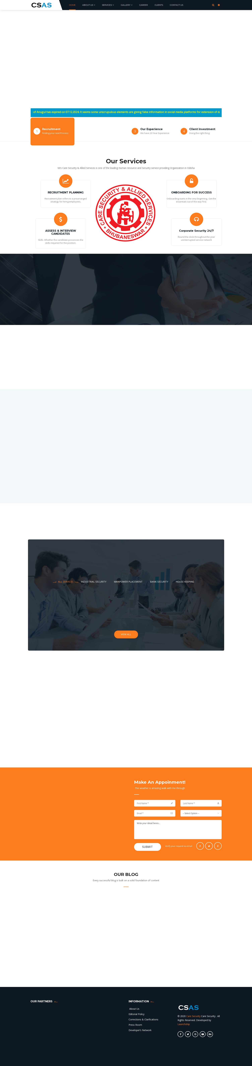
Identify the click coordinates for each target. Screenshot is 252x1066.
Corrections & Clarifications (143, 1019)
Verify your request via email (178, 846)
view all (126, 634)
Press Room (135, 1024)
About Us (134, 1008)
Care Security (193, 1016)
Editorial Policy (136, 1014)
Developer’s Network (140, 1030)
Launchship (184, 1024)
